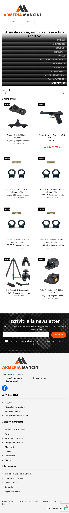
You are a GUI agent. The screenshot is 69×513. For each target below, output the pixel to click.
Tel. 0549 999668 (12, 411)
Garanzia (9, 487)
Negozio (8, 402)
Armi (7, 434)
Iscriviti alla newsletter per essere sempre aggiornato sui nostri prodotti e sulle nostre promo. (34, 327)
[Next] (63, 93)
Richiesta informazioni (15, 407)
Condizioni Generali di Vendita (18, 473)
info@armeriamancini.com (16, 415)
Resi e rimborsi (11, 482)
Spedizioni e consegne (15, 478)
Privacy (47, 508)
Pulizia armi (10, 455)
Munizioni (9, 447)
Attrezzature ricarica (14, 438)
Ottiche (8, 451)
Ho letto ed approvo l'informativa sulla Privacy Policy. (37, 342)
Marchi (8, 460)
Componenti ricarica (14, 442)
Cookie (55, 508)
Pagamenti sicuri (12, 491)
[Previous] (6, 93)
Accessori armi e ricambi (16, 429)
